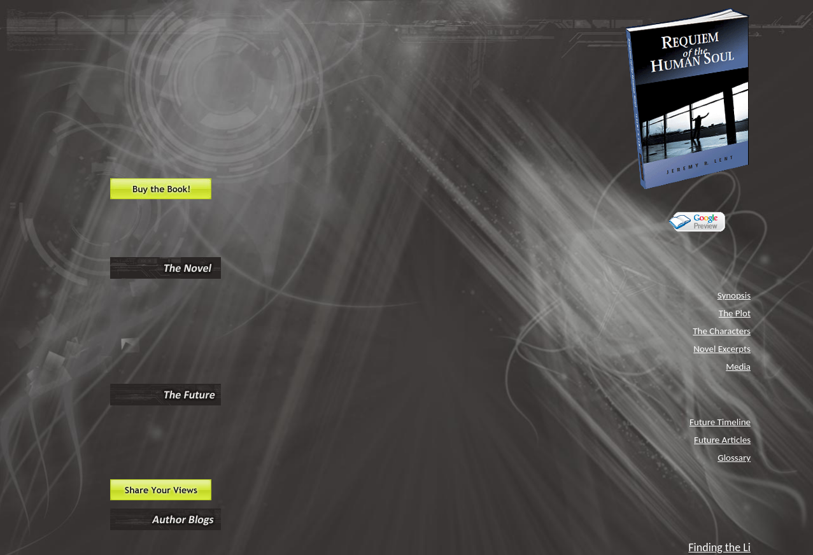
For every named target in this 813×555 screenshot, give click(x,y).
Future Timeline (720, 422)
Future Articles (722, 440)
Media (738, 366)
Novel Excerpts (722, 349)
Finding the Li (719, 547)
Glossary (734, 457)
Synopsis (734, 295)
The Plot (735, 313)
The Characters (722, 331)
